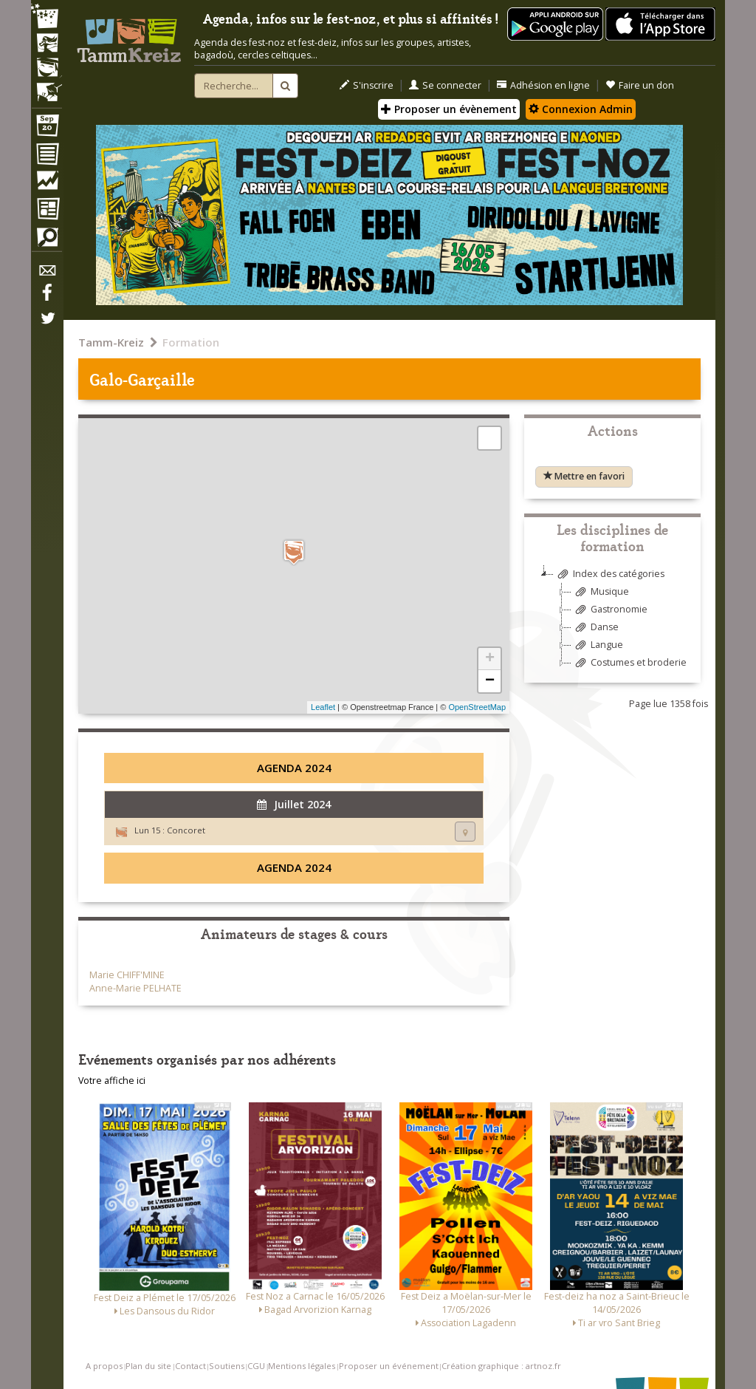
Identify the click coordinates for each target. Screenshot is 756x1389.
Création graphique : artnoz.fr (501, 1365)
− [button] (490, 681)
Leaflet (323, 707)
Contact (190, 1365)
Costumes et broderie (629, 663)
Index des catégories (609, 574)
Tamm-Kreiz (111, 342)
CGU (256, 1365)
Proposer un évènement (449, 109)
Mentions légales (301, 1365)
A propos (104, 1365)
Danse (595, 627)
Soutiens (226, 1365)
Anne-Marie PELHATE (135, 988)
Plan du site (148, 1365)
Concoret (186, 830)
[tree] (612, 624)
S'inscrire (367, 85)
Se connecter (445, 85)
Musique (600, 592)
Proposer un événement (389, 1365)
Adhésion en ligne (543, 85)
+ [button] (490, 659)
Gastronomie (609, 609)
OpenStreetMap (477, 707)
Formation (190, 342)
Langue (597, 645)
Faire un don (639, 85)
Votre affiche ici (111, 1080)
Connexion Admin (581, 109)
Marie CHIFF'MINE (127, 975)
